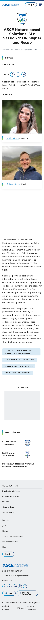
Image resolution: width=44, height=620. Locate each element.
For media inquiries (10, 541)
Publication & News (11, 491)
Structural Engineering (18, 373)
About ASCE (8, 512)
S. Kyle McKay (13, 184)
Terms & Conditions (31, 608)
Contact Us (7, 580)
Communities (8, 507)
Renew (5, 531)
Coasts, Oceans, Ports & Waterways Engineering (18, 351)
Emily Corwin (12, 138)
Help (4, 547)
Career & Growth (10, 486)
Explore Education (10, 496)
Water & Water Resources (19, 366)
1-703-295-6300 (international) (16, 575)
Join (4, 525)
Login (31, 4)
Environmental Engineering (20, 360)
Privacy (20, 608)
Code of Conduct (5, 608)
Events (5, 502)
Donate (5, 520)
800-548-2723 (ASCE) (12, 571)
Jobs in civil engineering (12, 536)
